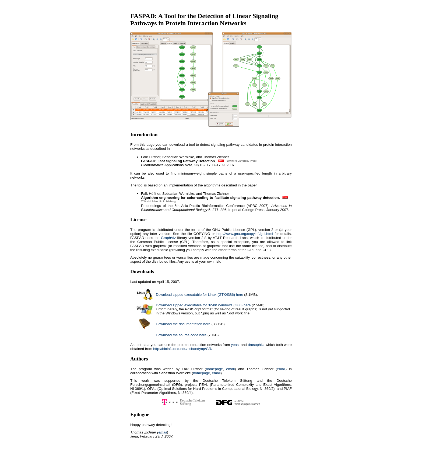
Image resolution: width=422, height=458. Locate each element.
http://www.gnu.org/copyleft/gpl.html (244, 234)
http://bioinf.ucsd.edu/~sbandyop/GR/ (182, 349)
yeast (235, 345)
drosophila (256, 345)
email (230, 369)
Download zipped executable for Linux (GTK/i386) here (199, 295)
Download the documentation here (183, 324)
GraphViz (168, 238)
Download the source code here (181, 335)
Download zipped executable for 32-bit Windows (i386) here (203, 305)
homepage (214, 369)
